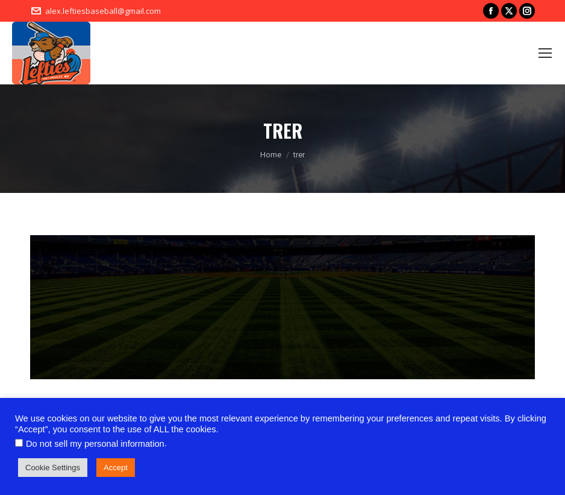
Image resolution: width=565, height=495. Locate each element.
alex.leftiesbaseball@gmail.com (103, 10)
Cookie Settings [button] (52, 467)
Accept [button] (116, 467)
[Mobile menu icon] (545, 53)
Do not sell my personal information (95, 444)
